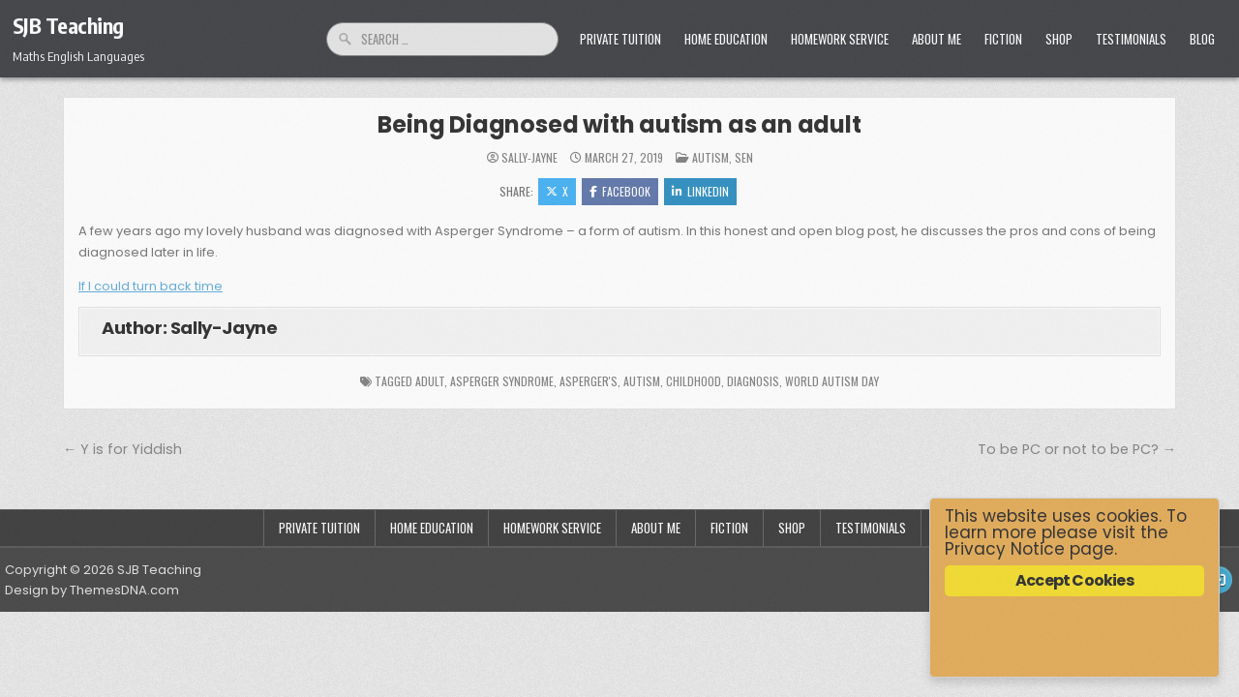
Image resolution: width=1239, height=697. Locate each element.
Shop (1059, 38)
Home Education (726, 38)
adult (429, 381)
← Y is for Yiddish (122, 449)
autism (641, 381)
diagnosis (753, 381)
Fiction (1003, 38)
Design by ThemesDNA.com (92, 590)
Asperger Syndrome (502, 381)
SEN (744, 157)
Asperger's (588, 381)
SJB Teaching (68, 25)
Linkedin (700, 191)
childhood (693, 381)
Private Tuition (620, 38)
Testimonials (1131, 38)
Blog (1202, 38)
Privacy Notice (1005, 549)
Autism (710, 157)
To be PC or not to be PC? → (1077, 449)
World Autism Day (832, 381)
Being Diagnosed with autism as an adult (619, 124)
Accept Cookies (1074, 580)
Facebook (619, 191)
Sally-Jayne (529, 158)
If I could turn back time (150, 286)
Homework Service (840, 38)
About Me (936, 38)
